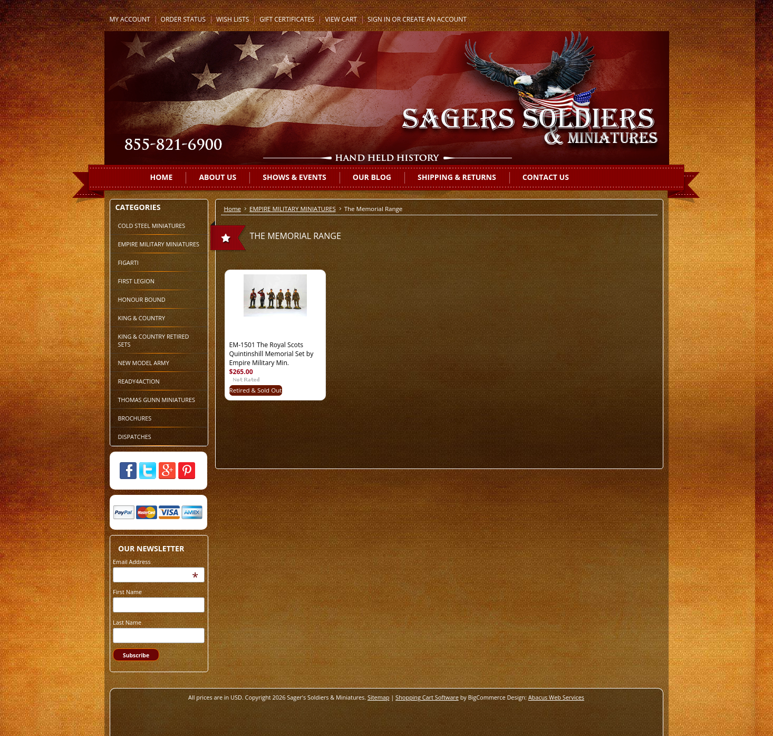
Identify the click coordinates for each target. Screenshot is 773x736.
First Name (127, 592)
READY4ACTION (139, 381)
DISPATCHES (134, 437)
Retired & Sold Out (255, 390)
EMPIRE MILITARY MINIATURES (159, 244)
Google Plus (167, 470)
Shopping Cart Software (427, 697)
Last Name (127, 622)
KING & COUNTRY (142, 318)
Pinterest (186, 470)
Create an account (434, 19)
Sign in (379, 19)
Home (232, 209)
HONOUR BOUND (142, 299)
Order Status (183, 19)
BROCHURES (135, 418)
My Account (130, 19)
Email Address (132, 562)
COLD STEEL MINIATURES (152, 226)
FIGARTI (128, 262)
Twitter (147, 470)
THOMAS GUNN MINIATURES (157, 400)
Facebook (128, 470)
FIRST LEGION (136, 281)
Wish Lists (232, 19)
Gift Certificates (286, 19)
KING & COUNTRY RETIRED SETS (153, 340)
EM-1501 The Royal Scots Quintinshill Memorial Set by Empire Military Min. (271, 353)
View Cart (341, 19)
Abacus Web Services (556, 697)
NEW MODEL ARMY (143, 363)
